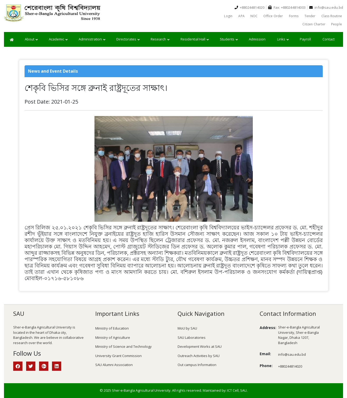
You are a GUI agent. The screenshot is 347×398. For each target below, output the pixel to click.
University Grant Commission (118, 355)
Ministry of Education (112, 328)
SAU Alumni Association (114, 364)
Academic (58, 39)
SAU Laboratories (192, 337)
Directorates (128, 39)
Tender (310, 16)
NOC (254, 16)
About (31, 39)
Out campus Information (197, 364)
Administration (92, 39)
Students (229, 39)
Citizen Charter (313, 24)
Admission (257, 39)
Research (160, 39)
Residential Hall (194, 39)
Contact (328, 39)
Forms (294, 16)
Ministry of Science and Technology (123, 346)
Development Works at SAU (200, 346)
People (336, 24)
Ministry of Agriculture (112, 337)
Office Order (273, 16)
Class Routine (331, 16)
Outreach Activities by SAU (199, 355)
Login (228, 16)
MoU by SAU (187, 328)
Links (283, 39)
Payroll (305, 39)
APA (241, 16)
